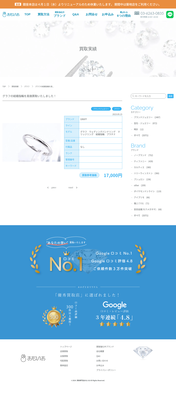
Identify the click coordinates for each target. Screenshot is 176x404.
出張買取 (64, 354)
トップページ (66, 345)
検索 (170, 96)
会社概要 (100, 349)
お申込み (100, 364)
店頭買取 (64, 349)
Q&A (98, 354)
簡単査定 (64, 364)
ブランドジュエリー (98, 108)
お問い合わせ (102, 359)
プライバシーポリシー (106, 368)
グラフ (116, 108)
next (70, 187)
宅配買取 (64, 359)
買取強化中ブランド (105, 345)
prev (53, 187)
